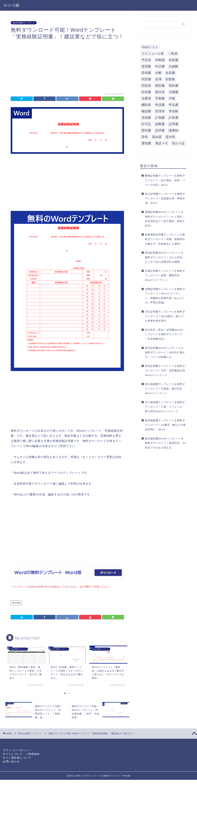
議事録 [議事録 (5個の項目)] (173, 130)
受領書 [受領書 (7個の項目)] (146, 73)
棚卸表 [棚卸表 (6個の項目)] (146, 105)
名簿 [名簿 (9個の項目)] (158, 79)
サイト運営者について (17, 757)
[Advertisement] (67, 65)
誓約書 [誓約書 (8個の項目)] (146, 130)
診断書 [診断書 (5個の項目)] (160, 124)
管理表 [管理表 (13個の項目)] (160, 111)
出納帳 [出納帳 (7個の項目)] (173, 66)
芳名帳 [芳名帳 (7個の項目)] (173, 111)
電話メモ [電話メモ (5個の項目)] (161, 143)
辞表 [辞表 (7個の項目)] (144, 137)
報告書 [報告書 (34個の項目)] (160, 85)
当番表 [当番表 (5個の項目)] (146, 98)
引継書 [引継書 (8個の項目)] (173, 92)
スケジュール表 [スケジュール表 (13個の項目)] (152, 53)
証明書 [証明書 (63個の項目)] (173, 124)
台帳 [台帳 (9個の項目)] (158, 73)
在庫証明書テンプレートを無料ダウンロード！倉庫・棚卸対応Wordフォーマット (165, 275)
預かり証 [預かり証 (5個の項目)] (178, 143)
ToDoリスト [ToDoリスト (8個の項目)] (149, 47)
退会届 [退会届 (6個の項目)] (157, 137)
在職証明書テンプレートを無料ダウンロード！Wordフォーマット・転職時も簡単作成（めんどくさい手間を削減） (165, 296)
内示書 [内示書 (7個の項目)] (160, 66)
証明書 (17, 602)
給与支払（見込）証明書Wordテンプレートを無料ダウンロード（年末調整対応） (164, 334)
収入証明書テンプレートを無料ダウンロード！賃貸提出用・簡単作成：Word (165, 198)
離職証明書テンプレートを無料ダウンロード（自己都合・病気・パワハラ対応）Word (165, 180)
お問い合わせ (11, 761)
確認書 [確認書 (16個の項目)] (146, 111)
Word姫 (12, 5)
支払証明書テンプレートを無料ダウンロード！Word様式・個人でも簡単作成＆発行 (165, 316)
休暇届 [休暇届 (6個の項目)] (160, 60)
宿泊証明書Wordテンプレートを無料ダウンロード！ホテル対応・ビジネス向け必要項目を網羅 (165, 257)
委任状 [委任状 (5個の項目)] (160, 92)
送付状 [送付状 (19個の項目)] (170, 137)
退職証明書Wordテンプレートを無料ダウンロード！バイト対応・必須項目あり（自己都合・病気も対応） (165, 219)
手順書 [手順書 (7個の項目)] (160, 98)
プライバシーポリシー (17, 749)
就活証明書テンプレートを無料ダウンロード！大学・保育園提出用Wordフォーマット (165, 370)
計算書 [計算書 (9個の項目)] (173, 117)
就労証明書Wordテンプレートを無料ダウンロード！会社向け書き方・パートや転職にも (165, 352)
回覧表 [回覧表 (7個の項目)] (146, 85)
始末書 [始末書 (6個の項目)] (146, 92)
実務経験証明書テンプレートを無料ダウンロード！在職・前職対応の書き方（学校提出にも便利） (165, 239)
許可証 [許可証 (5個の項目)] (146, 124)
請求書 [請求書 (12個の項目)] (160, 130)
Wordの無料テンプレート (23, 23)
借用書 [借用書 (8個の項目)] (146, 66)
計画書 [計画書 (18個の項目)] (160, 117)
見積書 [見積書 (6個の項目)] (146, 117)
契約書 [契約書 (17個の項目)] (173, 85)
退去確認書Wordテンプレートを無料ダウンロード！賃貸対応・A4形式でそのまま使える (165, 443)
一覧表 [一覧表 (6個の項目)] (173, 53)
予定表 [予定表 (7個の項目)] (146, 60)
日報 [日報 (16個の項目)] (172, 98)
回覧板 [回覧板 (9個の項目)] (170, 79)
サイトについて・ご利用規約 (21, 753)
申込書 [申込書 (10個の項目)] (173, 105)
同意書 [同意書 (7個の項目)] (146, 79)
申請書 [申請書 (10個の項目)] (160, 105)
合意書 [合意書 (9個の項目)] (170, 73)
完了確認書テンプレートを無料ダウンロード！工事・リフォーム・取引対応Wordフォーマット (165, 407)
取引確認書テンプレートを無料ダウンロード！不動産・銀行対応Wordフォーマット (165, 389)
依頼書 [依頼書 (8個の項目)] (173, 60)
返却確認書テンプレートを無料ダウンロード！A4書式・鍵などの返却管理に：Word (165, 425)
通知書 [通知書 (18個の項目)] (146, 143)
